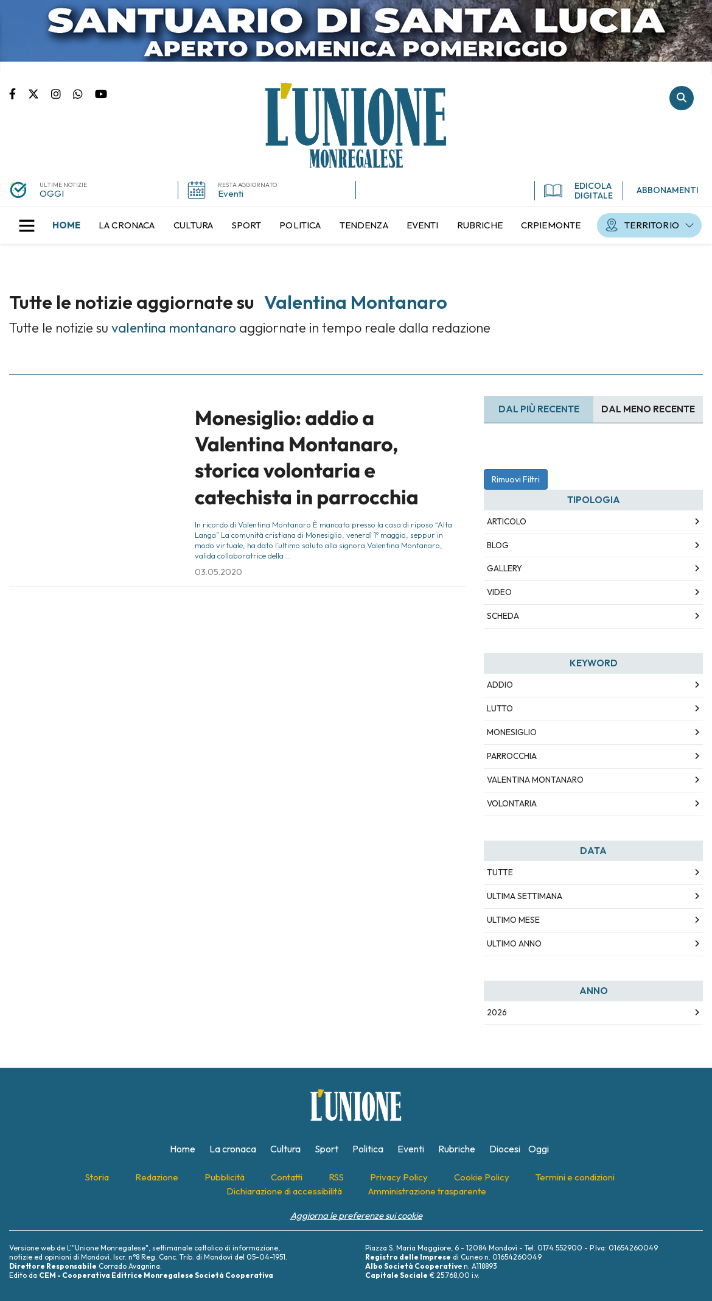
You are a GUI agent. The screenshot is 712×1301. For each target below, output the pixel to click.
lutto (500, 708)
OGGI (52, 193)
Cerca (681, 98)
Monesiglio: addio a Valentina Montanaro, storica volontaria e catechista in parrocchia (307, 457)
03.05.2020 (218, 571)
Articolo (506, 521)
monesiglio (512, 732)
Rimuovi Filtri (516, 479)
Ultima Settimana (524, 895)
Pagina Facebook (18, 93)
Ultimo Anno (514, 943)
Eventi (230, 193)
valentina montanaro (535, 779)
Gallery (504, 568)
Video (499, 592)
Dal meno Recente (648, 409)
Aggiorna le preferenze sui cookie (356, 1215)
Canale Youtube (101, 93)
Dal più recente (538, 409)
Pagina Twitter (39, 93)
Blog (498, 545)
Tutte (500, 872)
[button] (26, 225)
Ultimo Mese (513, 919)
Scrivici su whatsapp (84, 93)
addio (500, 684)
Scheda (503, 615)
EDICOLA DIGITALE (578, 190)
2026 (497, 1012)
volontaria (512, 803)
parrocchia (512, 755)
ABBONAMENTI (668, 190)
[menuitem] (66, 225)
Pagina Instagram (62, 93)
